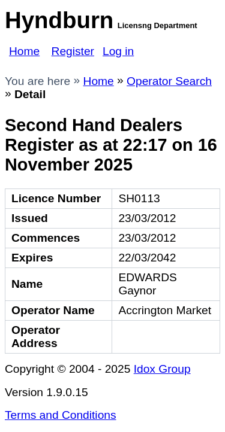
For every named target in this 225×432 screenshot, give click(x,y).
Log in (118, 51)
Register (73, 51)
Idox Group (162, 369)
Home (24, 51)
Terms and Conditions (60, 415)
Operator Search (169, 81)
